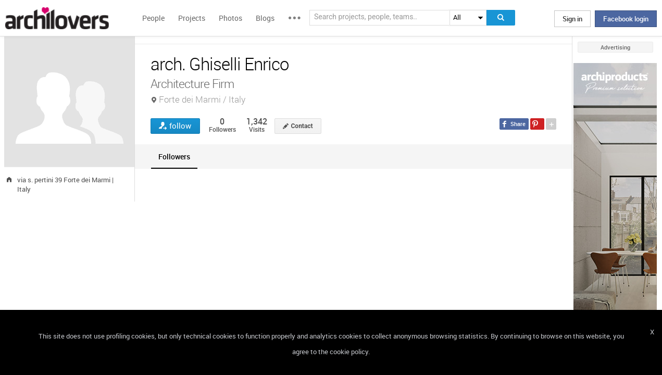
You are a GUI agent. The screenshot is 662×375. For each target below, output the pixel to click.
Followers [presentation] (174, 156)
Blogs (265, 18)
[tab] (174, 156)
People (153, 18)
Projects (191, 18)
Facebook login (625, 18)
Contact (302, 126)
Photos (230, 18)
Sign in (572, 18)
